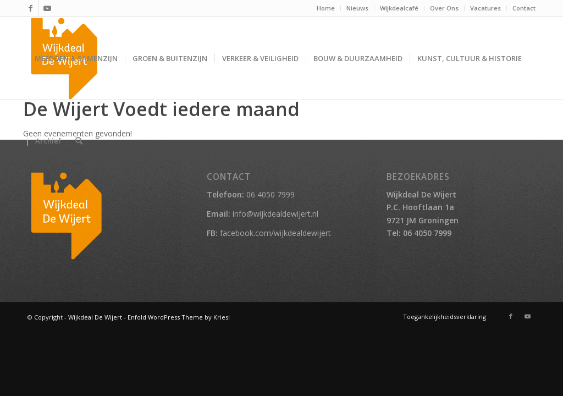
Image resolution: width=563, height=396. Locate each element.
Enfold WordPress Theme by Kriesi (179, 317)
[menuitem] (326, 8)
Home (326, 8)
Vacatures (485, 8)
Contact (524, 8)
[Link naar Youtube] (47, 8)
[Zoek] (79, 141)
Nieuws (357, 8)
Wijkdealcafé (399, 8)
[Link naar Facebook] (30, 8)
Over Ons (444, 8)
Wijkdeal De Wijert (95, 317)
